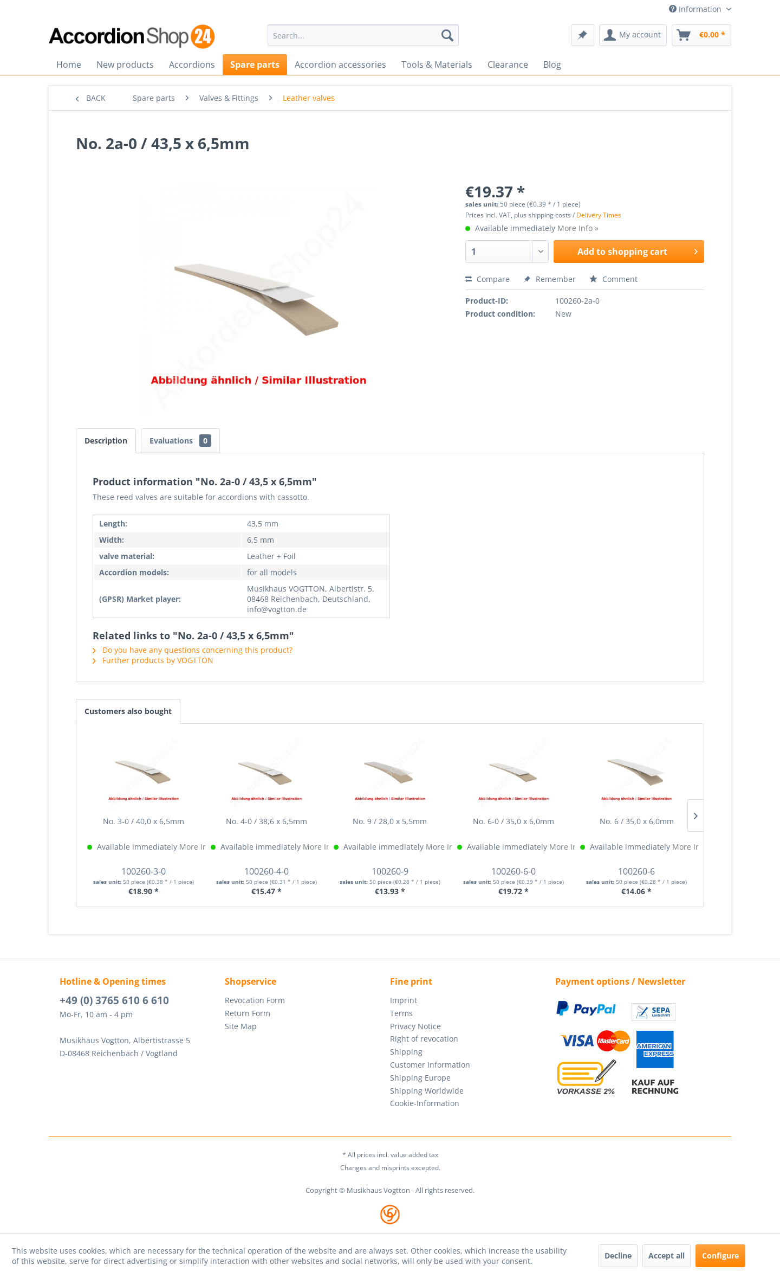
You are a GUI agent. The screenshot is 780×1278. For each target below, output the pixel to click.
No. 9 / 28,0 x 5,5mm (390, 821)
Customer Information (430, 1064)
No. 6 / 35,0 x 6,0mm (637, 821)
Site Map (241, 1026)
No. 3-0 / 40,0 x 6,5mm (143, 821)
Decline (618, 1255)
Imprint (403, 1000)
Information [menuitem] (696, 9)
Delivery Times (598, 215)
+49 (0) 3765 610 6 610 (114, 1000)
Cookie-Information (424, 1103)
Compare (487, 279)
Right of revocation (424, 1038)
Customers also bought (128, 711)
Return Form (247, 1013)
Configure (720, 1255)
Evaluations (180, 440)
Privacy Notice (415, 1026)
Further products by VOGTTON (153, 660)
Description (105, 440)
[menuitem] (363, 35)
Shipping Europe (420, 1078)
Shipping (406, 1051)
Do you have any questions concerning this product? (192, 650)
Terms (401, 1013)
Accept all (666, 1255)
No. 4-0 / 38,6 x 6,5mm (266, 821)
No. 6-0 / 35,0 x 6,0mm (513, 821)
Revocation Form (255, 1000)
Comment (613, 279)
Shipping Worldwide (427, 1091)
